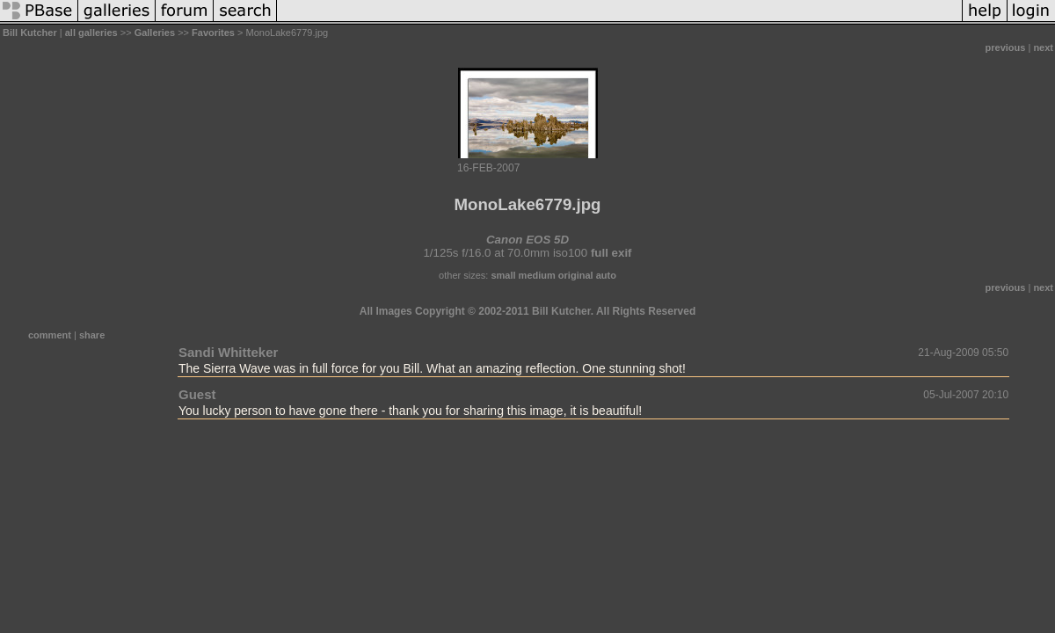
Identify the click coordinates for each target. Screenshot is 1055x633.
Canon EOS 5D (527, 239)
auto (606, 275)
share (92, 335)
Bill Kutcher (30, 32)
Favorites (213, 32)
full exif (611, 252)
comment (49, 335)
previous (1006, 47)
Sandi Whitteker (228, 352)
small (503, 275)
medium (537, 275)
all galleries (91, 32)
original (575, 275)
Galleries (155, 32)
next (1043, 47)
